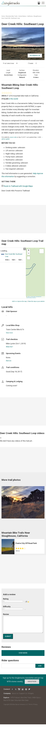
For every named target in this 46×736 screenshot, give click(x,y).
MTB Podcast (15, 698)
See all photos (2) (35, 55)
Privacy (35, 704)
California (29, 16)
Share (31, 63)
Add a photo (22, 63)
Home (3, 16)
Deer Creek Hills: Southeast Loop (11, 18)
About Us (15, 693)
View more (9, 333)
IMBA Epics (36, 698)
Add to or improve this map (19, 301)
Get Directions (9, 63)
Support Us (23, 693)
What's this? (9, 347)
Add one (8, 361)
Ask (40, 666)
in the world (13, 99)
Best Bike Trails (26, 698)
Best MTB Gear (9, 700)
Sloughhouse (37, 16)
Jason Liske (13, 137)
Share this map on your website (36, 301)
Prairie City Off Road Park (26, 543)
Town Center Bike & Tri (15, 329)
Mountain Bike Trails (11, 16)
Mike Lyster (10, 343)
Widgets (31, 693)
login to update (10, 375)
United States (22, 16)
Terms (30, 704)
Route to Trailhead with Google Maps (18, 186)
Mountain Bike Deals (22, 700)
